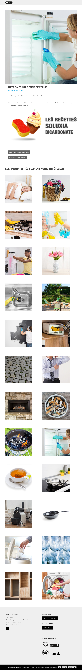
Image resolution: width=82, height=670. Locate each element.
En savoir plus (72, 667)
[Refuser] (80, 667)
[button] (76, 2)
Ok (59, 667)
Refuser (64, 667)
